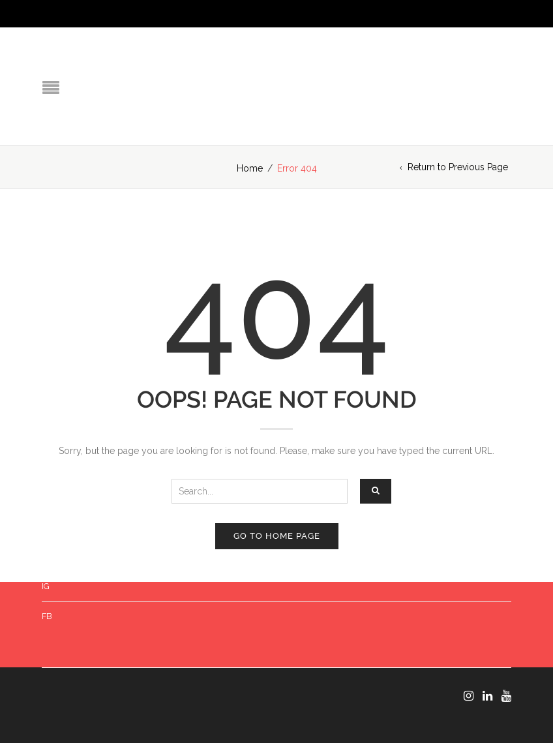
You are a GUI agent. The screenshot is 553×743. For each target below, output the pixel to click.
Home (250, 168)
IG (46, 586)
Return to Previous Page (458, 167)
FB (47, 616)
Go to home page (276, 536)
